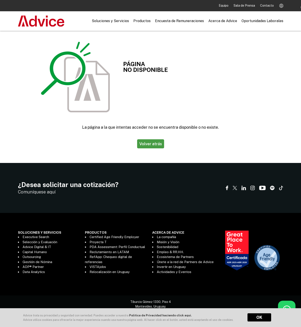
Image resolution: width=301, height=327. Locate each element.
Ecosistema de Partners (175, 257)
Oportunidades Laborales (262, 21)
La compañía (166, 237)
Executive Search (36, 237)
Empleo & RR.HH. (170, 252)
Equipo (224, 5)
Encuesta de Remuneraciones (179, 21)
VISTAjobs (98, 267)
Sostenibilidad (167, 247)
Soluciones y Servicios (110, 21)
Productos (142, 21)
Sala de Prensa (245, 5)
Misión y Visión (168, 242)
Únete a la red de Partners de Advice (185, 262)
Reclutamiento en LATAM (109, 252)
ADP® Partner (33, 267)
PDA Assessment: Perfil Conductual (117, 247)
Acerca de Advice (222, 21)
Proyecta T (98, 242)
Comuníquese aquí (37, 192)
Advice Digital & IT (37, 247)
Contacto (267, 5)
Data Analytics (34, 272)
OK (259, 317)
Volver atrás (150, 144)
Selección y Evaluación (40, 242)
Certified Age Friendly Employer (114, 237)
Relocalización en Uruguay (110, 272)
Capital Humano (35, 252)
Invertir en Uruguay (171, 267)
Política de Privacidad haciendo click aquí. (160, 315)
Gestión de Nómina (37, 262)
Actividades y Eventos (174, 272)
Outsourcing (32, 257)
